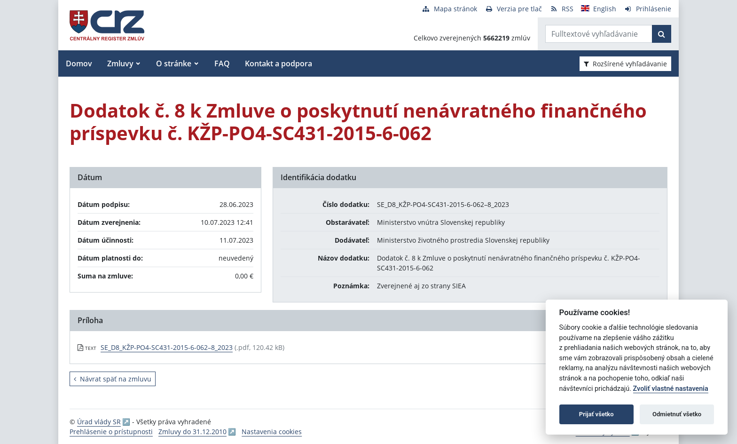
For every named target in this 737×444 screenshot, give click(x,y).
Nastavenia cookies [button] (272, 431)
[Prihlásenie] (647, 8)
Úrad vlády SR (99, 421)
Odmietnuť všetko (676, 414)
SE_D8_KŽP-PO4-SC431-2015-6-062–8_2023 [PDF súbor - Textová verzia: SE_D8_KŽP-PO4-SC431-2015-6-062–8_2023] (167, 347)
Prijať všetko (596, 414)
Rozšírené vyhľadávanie (625, 63)
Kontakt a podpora (278, 63)
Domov (79, 63)
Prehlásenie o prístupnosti (111, 431)
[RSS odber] (561, 8)
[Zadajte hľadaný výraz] (598, 34)
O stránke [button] (173, 63)
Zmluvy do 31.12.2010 (192, 431)
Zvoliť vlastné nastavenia (670, 389)
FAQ (222, 63)
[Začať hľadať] (661, 34)
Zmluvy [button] (120, 63)
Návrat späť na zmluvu (112, 378)
